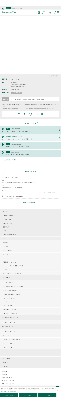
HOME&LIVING (8, 215)
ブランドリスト (7, 347)
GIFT (4, 231)
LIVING (4, 211)
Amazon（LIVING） (9, 298)
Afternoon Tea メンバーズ (11, 317)
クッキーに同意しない (28, 395)
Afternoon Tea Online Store (13, 286)
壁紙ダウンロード (7, 327)
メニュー (5, 254)
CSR (4, 238)
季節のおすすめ (7, 223)
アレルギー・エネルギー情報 (12, 273)
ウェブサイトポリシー (9, 381)
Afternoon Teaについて (10, 331)
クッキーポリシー (6, 391)
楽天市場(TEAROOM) (10, 309)
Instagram (6, 358)
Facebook (6, 351)
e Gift (5, 269)
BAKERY (5, 247)
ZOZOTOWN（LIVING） (11, 290)
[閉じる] (57, 390)
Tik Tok (5, 366)
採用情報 (4, 371)
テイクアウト (7, 258)
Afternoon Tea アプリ (9, 322)
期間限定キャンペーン (10, 262)
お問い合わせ (6, 377)
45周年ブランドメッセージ (11, 339)
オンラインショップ (8, 282)
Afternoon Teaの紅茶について (13, 266)
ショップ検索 (6, 278)
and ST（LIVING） (9, 305)
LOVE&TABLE (7, 250)
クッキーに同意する (9, 395)
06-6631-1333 (15, 89)
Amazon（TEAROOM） (10, 313)
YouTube (6, 362)
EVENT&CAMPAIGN (9, 234)
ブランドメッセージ (9, 343)
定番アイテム (7, 227)
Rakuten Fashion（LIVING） (13, 294)
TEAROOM (5, 242)
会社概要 (4, 374)
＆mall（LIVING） (9, 302)
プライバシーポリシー (9, 384)
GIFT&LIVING (7, 219)
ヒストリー (6, 335)
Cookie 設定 (47, 395)
